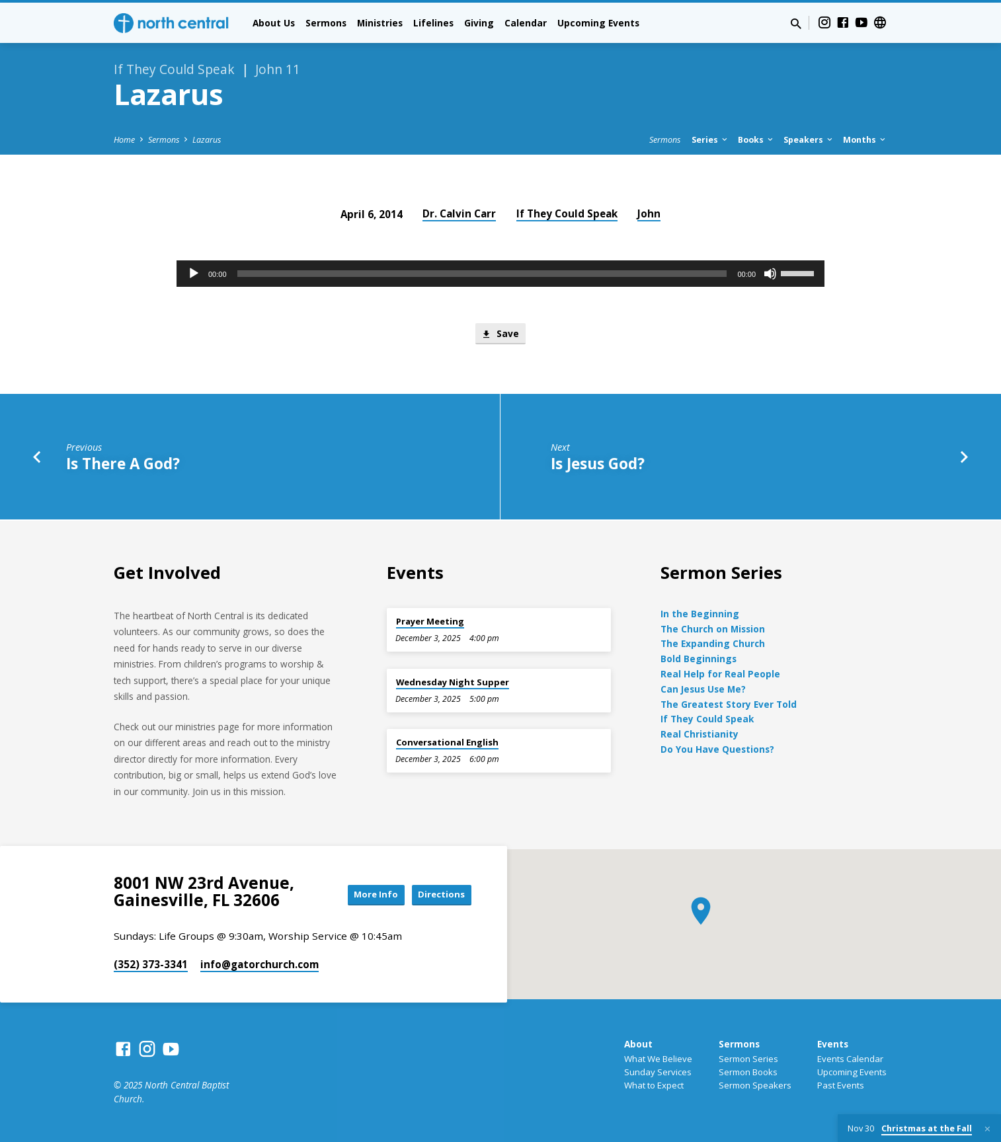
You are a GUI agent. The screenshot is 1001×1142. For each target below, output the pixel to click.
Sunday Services (658, 1072)
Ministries (380, 23)
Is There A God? (123, 465)
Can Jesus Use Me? (703, 689)
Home (124, 139)
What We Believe (658, 1059)
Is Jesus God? (598, 465)
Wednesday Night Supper (452, 682)
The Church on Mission (713, 629)
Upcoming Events (598, 23)
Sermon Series (748, 1059)
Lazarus (206, 139)
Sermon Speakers (755, 1085)
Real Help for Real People (720, 673)
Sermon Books (748, 1072)
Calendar (525, 23)
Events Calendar (850, 1059)
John (649, 213)
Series (710, 139)
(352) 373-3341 (151, 964)
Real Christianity (700, 734)
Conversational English (447, 742)
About (638, 1044)
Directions (438, 894)
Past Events (840, 1085)
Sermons (325, 23)
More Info (364, 894)
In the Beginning (700, 613)
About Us (274, 23)
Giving (479, 23)
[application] (500, 273)
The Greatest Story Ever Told (729, 704)
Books (756, 139)
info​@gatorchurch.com (259, 964)
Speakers (808, 139)
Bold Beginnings (699, 658)
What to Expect (654, 1085)
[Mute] (770, 273)
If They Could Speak (567, 213)
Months (865, 139)
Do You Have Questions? (717, 749)
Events (832, 1044)
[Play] (193, 273)
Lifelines (433, 23)
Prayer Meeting (430, 621)
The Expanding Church (713, 644)
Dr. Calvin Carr (459, 213)
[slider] (482, 273)
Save (500, 334)
